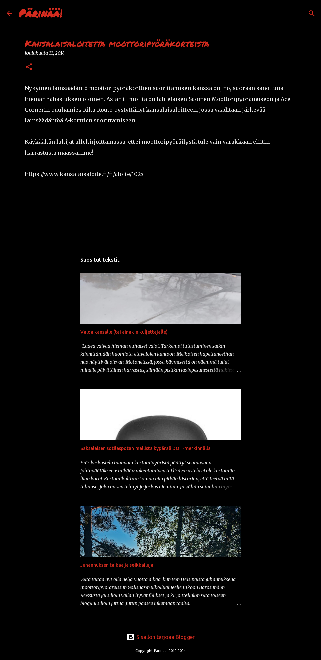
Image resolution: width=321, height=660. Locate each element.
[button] (29, 67)
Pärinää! (40, 13)
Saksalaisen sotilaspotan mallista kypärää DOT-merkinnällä (145, 448)
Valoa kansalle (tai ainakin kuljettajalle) (124, 332)
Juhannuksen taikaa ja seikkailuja (116, 565)
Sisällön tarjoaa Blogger (161, 637)
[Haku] (72, 13)
